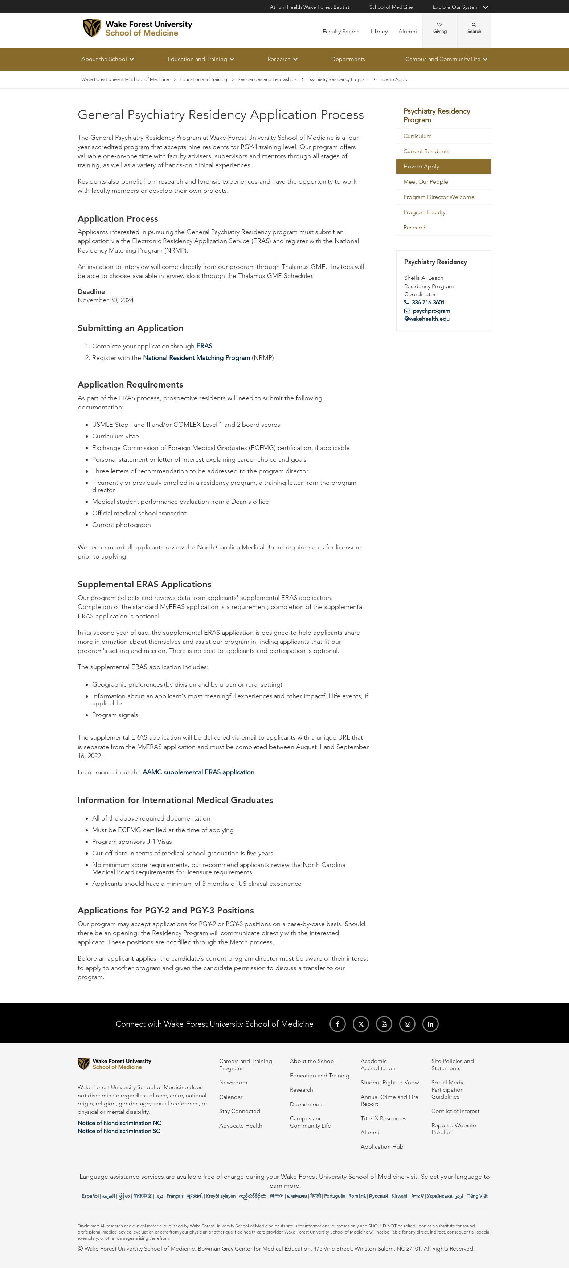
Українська (440, 1196)
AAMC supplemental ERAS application (198, 772)
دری (159, 1196)
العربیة (108, 1196)
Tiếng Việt (477, 1196)
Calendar (230, 1096)
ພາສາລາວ (297, 1196)
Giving (440, 28)
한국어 (277, 1196)
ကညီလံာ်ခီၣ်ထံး (252, 1196)
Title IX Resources (383, 1118)
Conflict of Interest (455, 1111)
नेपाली (315, 1196)
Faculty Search (341, 31)
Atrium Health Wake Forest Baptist (309, 7)
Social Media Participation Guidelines (448, 1089)
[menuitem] (444, 116)
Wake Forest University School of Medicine (125, 79)
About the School (104, 59)
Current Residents (426, 151)
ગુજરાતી (195, 1196)
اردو (459, 1196)
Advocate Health (240, 1125)
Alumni (407, 31)
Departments (348, 59)
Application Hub (382, 1146)
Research (279, 59)
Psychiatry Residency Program (338, 79)
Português (334, 1196)
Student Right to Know (390, 1082)
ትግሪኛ (418, 1196)
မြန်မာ (124, 1196)
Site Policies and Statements (452, 1064)
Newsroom (233, 1082)
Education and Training (197, 59)
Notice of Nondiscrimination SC (119, 1131)
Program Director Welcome (439, 196)
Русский (378, 1196)
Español (90, 1196)
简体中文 (142, 1196)
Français (175, 1196)
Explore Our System (456, 7)
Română (357, 1196)
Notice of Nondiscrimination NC (119, 1123)
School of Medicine (391, 7)
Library (379, 31)
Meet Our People (426, 181)
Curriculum (418, 135)
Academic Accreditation (378, 1064)
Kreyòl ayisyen (221, 1196)
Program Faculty (424, 212)
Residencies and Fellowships (267, 79)
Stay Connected (239, 1111)
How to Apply (421, 166)
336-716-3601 (428, 302)
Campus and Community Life (442, 59)
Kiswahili (400, 1196)
